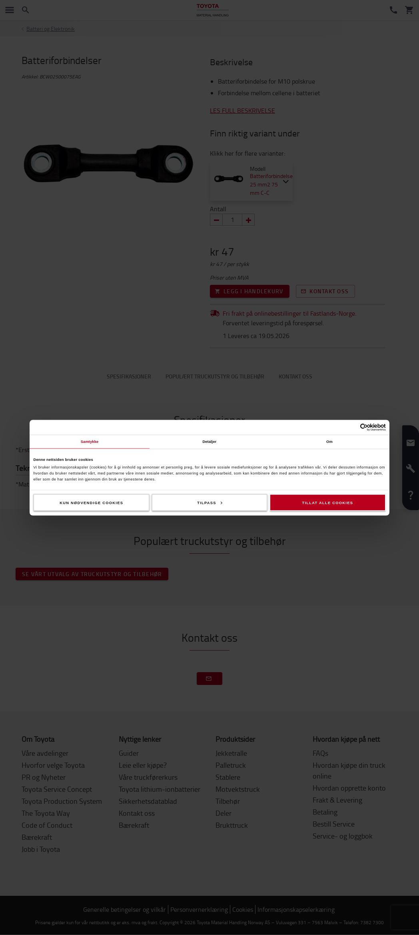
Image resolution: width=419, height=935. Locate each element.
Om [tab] (329, 442)
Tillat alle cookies (327, 503)
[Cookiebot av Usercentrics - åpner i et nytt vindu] (351, 427)
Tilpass (209, 503)
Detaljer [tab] (209, 442)
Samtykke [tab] (90, 442)
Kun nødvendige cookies (91, 503)
